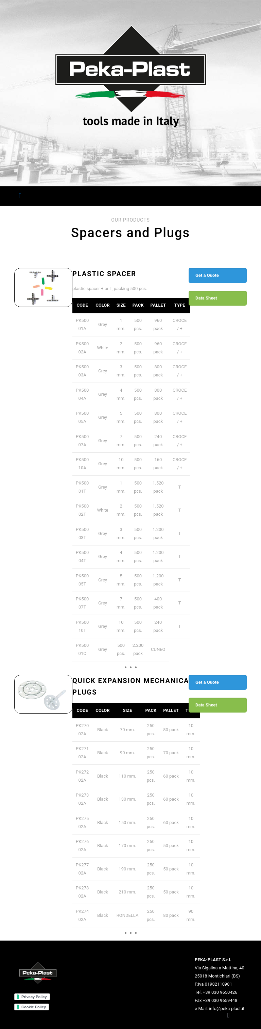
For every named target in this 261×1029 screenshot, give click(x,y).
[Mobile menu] (20, 196)
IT (229, 195)
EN (236, 195)
